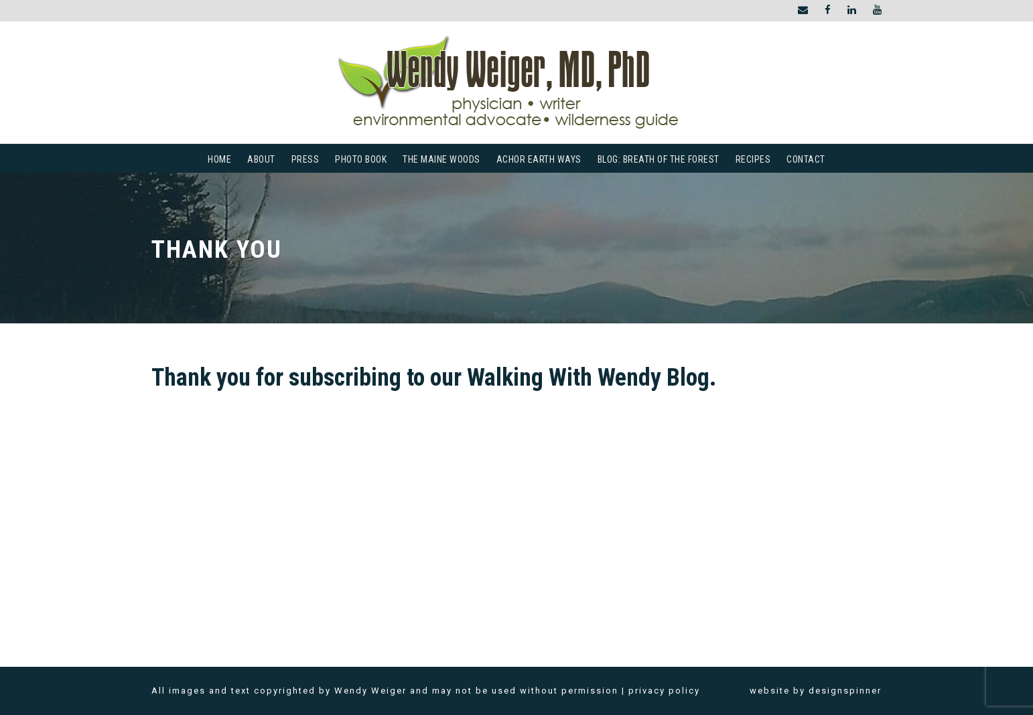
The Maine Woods (441, 159)
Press (305, 159)
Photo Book (361, 159)
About (261, 159)
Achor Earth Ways (538, 159)
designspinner (845, 691)
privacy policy (664, 691)
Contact (805, 159)
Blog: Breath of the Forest (658, 159)
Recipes (753, 159)
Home (219, 159)
